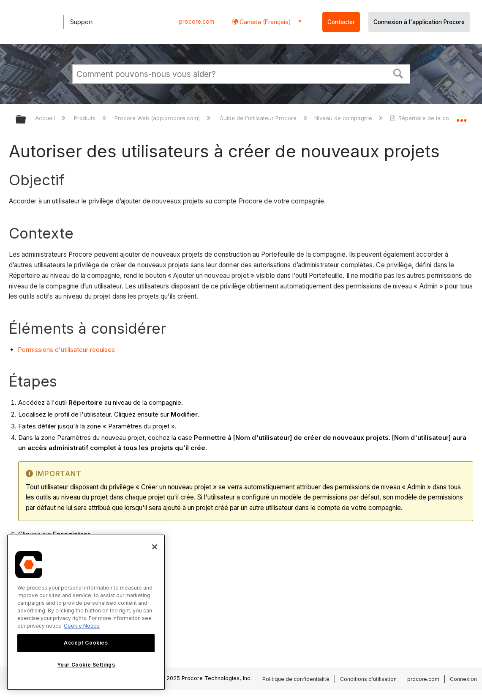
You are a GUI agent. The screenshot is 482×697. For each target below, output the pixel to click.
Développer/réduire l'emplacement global (461, 117)
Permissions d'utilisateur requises (66, 350)
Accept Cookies (86, 642)
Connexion (463, 679)
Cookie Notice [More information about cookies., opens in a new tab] (82, 626)
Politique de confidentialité (296, 679)
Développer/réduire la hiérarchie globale (26, 120)
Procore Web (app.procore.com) (158, 118)
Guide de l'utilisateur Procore (258, 118)
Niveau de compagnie (344, 118)
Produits (85, 118)
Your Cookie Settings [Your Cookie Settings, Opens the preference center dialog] (86, 664)
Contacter (341, 22)
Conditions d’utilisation (368, 679)
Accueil (46, 118)
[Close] (154, 547)
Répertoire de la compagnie (432, 118)
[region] (86, 612)
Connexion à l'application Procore (419, 22)
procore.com (196, 21)
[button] (398, 73)
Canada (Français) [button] (264, 21)
